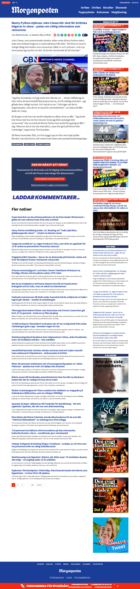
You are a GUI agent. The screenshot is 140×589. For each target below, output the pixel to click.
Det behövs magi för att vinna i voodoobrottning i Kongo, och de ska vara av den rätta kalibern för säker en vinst (110, 207)
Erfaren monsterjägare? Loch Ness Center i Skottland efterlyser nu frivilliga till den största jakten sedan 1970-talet (109, 335)
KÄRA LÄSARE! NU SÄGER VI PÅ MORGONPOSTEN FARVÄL (106, 73)
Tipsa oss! (6, 3)
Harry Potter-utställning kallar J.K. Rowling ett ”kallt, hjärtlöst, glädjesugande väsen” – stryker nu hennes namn (109, 273)
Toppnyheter (97, 564)
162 (32, 485)
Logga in (135, 3)
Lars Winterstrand (20, 35)
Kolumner (86, 564)
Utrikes (58, 564)
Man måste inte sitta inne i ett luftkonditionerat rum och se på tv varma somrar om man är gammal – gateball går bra (108, 119)
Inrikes (66, 564)
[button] (14, 3)
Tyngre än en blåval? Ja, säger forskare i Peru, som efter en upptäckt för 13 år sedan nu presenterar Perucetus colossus (110, 294)
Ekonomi (40, 564)
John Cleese (29, 144)
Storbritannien (43, 144)
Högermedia (17, 144)
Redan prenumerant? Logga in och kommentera (49, 185)
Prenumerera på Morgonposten (49, 179)
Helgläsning (75, 564)
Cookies (69, 577)
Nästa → (40, 485)
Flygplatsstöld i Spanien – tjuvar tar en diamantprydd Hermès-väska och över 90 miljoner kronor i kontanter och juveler (108, 314)
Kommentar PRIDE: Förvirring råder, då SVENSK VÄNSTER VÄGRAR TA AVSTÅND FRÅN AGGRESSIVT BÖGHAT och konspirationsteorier (110, 163)
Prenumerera (125, 3)
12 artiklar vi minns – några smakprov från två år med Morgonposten (109, 30)
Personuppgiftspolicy (82, 577)
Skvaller (49, 564)
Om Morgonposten (57, 577)
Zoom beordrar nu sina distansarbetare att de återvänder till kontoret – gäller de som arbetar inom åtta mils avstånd (109, 252)
